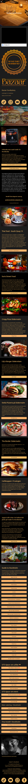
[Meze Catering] (14, 715)
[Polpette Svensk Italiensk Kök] (14, 603)
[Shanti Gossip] (14, 588)
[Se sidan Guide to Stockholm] (14, 658)
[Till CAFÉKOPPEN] (14, 494)
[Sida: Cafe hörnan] (14, 681)
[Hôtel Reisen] (14, 728)
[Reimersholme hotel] (14, 731)
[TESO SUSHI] (14, 632)
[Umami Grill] (14, 655)
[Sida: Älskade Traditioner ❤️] (14, 667)
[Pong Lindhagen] (14, 629)
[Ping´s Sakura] (14, 625)
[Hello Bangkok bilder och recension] (14, 606)
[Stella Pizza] (14, 643)
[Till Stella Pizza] (14, 418)
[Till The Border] (14, 457)
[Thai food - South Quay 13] (14, 250)
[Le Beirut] (14, 595)
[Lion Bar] (14, 592)
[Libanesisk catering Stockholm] (14, 708)
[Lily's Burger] (14, 376)
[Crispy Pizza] (14, 336)
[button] (1, 1)
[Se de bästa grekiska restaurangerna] (14, 164)
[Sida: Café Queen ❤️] (14, 671)
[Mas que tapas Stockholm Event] (14, 614)
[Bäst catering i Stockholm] (14, 711)
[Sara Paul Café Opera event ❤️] (14, 694)
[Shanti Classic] (14, 584)
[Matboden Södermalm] (14, 640)
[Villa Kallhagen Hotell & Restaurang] (14, 724)
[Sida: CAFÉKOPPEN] (14, 674)
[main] (14, 13)
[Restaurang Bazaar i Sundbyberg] (14, 599)
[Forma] (14, 581)
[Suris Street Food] (14, 293)
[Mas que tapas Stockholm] (14, 610)
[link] (14, 37)
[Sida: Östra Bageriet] (14, 688)
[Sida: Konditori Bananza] (14, 678)
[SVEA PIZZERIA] (14, 647)
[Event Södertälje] (14, 701)
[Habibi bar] (14, 651)
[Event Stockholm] (14, 698)
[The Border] (14, 636)
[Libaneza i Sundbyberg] (14, 618)
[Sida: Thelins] (14, 685)
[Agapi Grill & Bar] (14, 541)
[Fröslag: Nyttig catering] (14, 168)
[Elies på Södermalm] (14, 621)
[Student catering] (14, 718)
